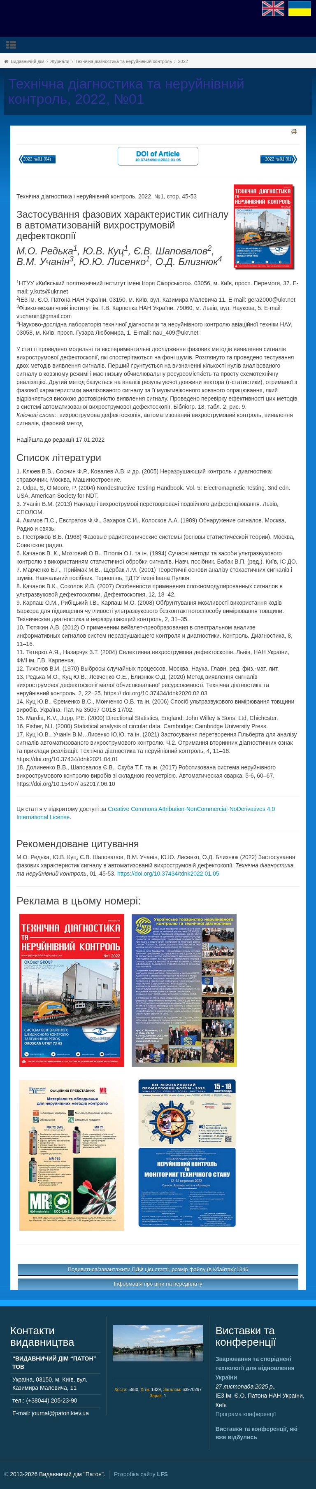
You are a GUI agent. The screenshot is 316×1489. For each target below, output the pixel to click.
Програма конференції (246, 1414)
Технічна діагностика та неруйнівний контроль (123, 61)
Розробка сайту (141, 1474)
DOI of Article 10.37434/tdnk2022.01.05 (158, 156)
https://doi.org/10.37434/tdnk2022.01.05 (168, 873)
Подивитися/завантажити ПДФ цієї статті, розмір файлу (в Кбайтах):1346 (158, 1269)
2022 (183, 61)
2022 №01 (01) (279, 159)
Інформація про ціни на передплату (158, 1284)
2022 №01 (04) (37, 159)
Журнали (59, 61)
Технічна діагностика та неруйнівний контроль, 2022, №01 (126, 91)
